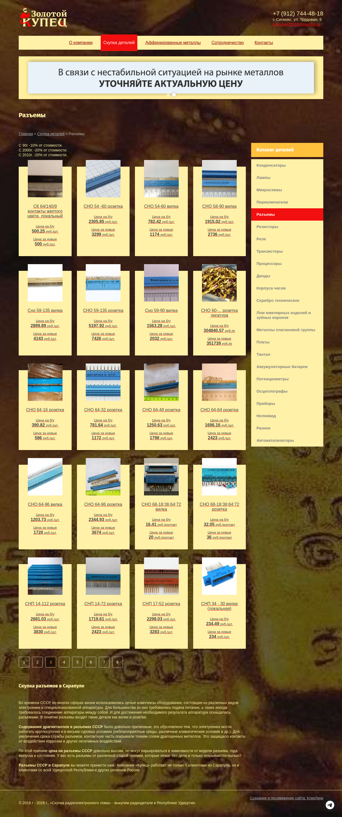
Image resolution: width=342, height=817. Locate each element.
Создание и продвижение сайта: (286, 798)
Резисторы (267, 226)
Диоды (263, 275)
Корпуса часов (271, 288)
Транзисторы (269, 251)
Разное (263, 428)
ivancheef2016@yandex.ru (297, 24)
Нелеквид (266, 415)
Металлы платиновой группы (285, 329)
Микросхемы (269, 189)
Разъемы (265, 214)
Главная (26, 134)
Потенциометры (272, 379)
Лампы (263, 177)
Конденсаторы (271, 165)
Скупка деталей (50, 134)
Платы (263, 342)
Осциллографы (271, 391)
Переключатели (272, 202)
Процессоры (269, 263)
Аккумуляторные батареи (282, 366)
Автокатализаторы (275, 440)
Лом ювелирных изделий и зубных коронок (283, 315)
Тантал (263, 354)
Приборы (265, 403)
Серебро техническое (277, 300)
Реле (261, 239)
